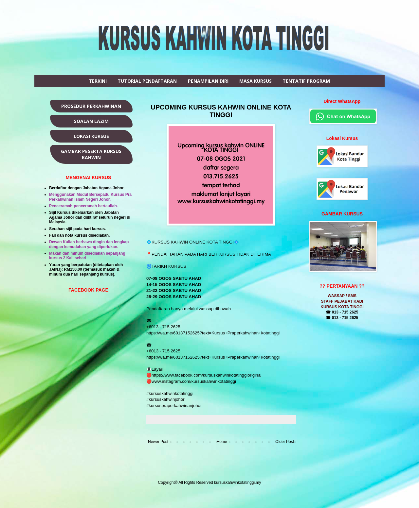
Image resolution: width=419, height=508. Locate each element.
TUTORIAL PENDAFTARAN (147, 81)
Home (222, 441)
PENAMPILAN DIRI (208, 81)
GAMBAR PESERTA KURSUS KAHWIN (91, 154)
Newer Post (158, 441)
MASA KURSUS (255, 81)
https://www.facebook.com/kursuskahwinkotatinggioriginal (207, 375)
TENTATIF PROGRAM (306, 81)
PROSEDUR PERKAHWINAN (91, 106)
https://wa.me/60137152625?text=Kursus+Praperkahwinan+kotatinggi (213, 332)
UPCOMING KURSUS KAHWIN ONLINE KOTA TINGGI (221, 111)
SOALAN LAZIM (91, 121)
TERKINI (98, 81)
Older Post (284, 441)
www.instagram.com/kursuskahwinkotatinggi (194, 381)
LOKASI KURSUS (91, 136)
